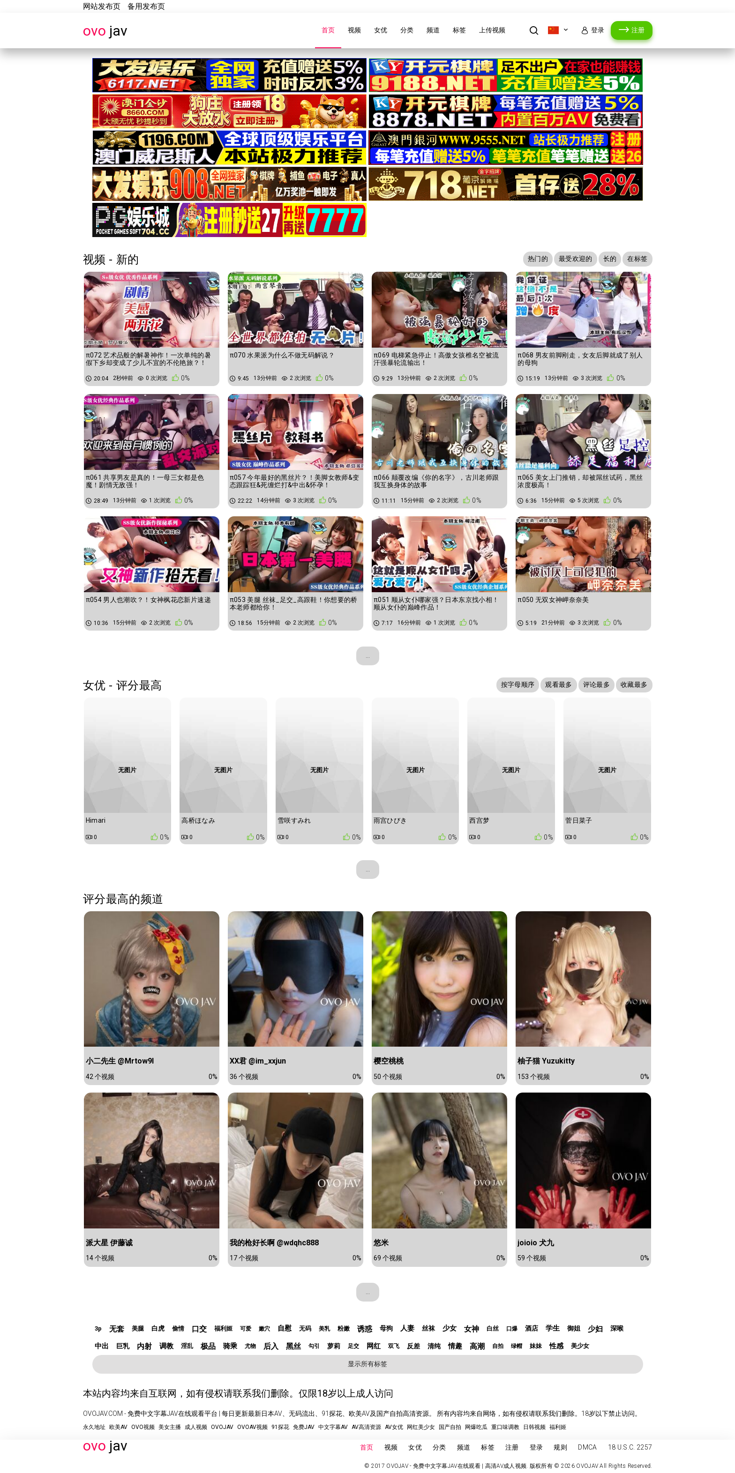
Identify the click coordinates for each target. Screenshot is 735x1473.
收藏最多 (634, 684)
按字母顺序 (518, 684)
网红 (374, 1346)
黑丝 (293, 1346)
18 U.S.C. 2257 (630, 1447)
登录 (597, 30)
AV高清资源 (366, 1427)
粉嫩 (344, 1328)
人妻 (407, 1328)
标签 (459, 30)
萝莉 (333, 1346)
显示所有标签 (367, 1364)
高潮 (477, 1346)
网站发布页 (101, 6)
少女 (449, 1328)
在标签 (637, 258)
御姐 (573, 1328)
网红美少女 (421, 1427)
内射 (144, 1346)
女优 (380, 30)
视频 (354, 30)
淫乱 (187, 1345)
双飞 (393, 1346)
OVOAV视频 (252, 1427)
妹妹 (536, 1345)
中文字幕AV (333, 1427)
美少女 (580, 1345)
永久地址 (94, 1427)
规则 (560, 1447)
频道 (433, 30)
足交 (353, 1346)
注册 (638, 30)
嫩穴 (264, 1328)
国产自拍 (450, 1427)
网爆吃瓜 (476, 1427)
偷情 (178, 1328)
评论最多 (596, 684)
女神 (471, 1328)
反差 (413, 1346)
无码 (305, 1328)
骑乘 (230, 1346)
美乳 (324, 1328)
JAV (105, 30)
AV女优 (394, 1427)
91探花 (280, 1427)
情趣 (455, 1346)
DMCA (587, 1447)
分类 (406, 30)
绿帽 (516, 1346)
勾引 (314, 1346)
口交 (199, 1328)
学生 (553, 1328)
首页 (328, 30)
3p (98, 1328)
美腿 (138, 1328)
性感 (556, 1346)
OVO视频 (143, 1427)
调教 (166, 1346)
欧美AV (118, 1427)
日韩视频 (534, 1427)
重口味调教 (505, 1427)
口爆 (512, 1328)
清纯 (434, 1346)
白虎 (158, 1328)
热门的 (538, 258)
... (368, 655)
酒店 (531, 1328)
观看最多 (558, 684)
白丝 (493, 1328)
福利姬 (223, 1328)
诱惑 (364, 1328)
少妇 (595, 1328)
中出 (102, 1346)
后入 (270, 1346)
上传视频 (492, 30)
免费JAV (304, 1427)
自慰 (285, 1328)
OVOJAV (222, 1427)
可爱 (245, 1328)
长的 (610, 258)
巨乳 (122, 1346)
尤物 (250, 1346)
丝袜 (428, 1328)
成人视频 (196, 1427)
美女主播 (169, 1427)
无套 (116, 1328)
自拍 (497, 1346)
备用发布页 (146, 6)
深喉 (616, 1328)
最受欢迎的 (575, 258)
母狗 (386, 1328)
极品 (208, 1346)
